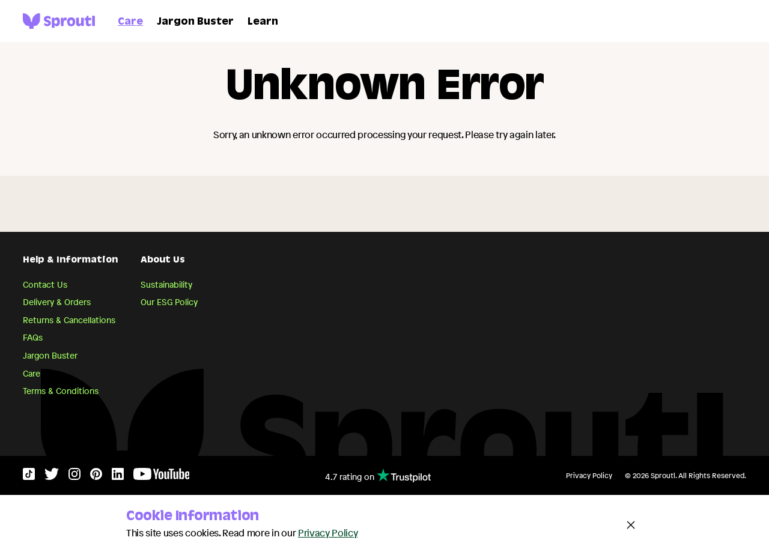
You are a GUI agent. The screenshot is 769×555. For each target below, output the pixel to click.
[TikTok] (29, 476)
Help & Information (70, 260)
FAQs (33, 337)
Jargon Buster (195, 22)
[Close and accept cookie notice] (631, 525)
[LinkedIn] (118, 476)
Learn (263, 22)
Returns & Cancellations (69, 320)
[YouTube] (161, 476)
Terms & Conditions (61, 390)
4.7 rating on (378, 475)
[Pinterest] (96, 476)
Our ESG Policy (169, 302)
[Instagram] (74, 476)
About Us (163, 260)
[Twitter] (51, 476)
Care (130, 22)
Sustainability (166, 284)
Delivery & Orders (57, 302)
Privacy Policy (589, 476)
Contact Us (45, 284)
